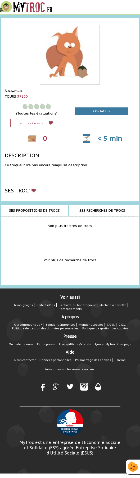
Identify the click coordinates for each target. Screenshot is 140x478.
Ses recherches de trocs (102, 210)
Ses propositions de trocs (34, 210)
